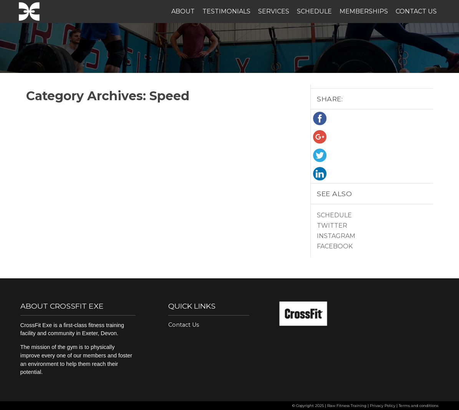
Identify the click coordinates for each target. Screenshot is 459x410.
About (183, 11)
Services (273, 11)
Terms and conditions (418, 405)
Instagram (336, 236)
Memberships (364, 11)
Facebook (335, 246)
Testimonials (226, 11)
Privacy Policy (382, 405)
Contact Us (416, 11)
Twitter (332, 225)
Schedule (314, 11)
